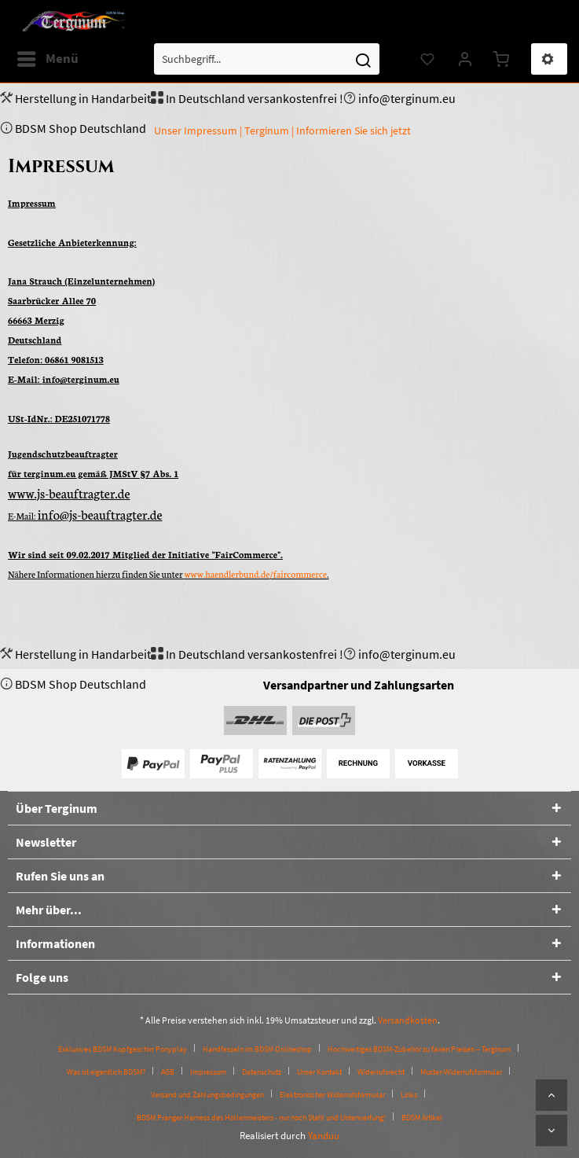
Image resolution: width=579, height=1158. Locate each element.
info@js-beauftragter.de (100, 514)
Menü (48, 56)
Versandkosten (408, 1020)
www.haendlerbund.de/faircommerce (256, 574)
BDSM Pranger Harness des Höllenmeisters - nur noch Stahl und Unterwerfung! (261, 1117)
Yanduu (323, 1135)
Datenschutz (261, 1072)
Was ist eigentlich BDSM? (106, 1072)
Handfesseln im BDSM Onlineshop (257, 1049)
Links (409, 1095)
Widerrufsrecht (381, 1072)
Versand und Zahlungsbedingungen (207, 1095)
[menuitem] (47, 59)
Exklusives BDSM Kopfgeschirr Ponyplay (122, 1049)
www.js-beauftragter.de (69, 492)
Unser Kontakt (319, 1072)
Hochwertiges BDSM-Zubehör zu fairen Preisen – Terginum (419, 1049)
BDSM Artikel (421, 1117)
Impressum (208, 1072)
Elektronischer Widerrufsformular (332, 1095)
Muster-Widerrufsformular (461, 1072)
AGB (167, 1072)
